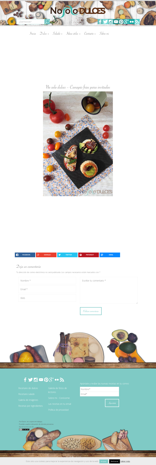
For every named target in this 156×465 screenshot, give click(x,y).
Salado (57, 33)
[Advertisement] (78, 59)
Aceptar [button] (103, 461)
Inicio (32, 33)
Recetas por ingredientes (30, 405)
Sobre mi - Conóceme (59, 398)
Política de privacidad (58, 409)
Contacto (90, 33)
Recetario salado (26, 394)
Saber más (125, 461)
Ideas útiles (73, 33)
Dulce (44, 33)
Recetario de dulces (28, 388)
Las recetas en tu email (59, 403)
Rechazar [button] (114, 461)
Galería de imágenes (28, 399)
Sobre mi (104, 33)
